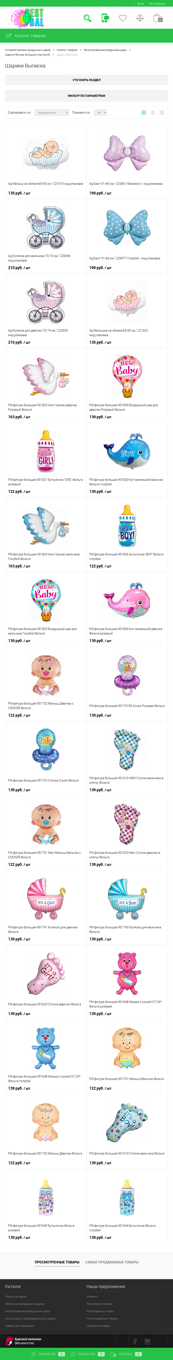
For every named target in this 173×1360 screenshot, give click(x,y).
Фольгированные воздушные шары (27, 1311)
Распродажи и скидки (100, 1311)
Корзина (126, 1354)
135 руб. (19, 193)
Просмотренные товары (57, 1262)
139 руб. (100, 417)
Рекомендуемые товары (102, 1318)
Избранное (88, 1354)
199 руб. (100, 193)
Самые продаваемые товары (111, 1262)
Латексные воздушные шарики (25, 1303)
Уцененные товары (98, 1325)
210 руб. (19, 267)
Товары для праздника (19, 1325)
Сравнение (48, 1354)
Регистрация (157, 3)
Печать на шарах (16, 1296)
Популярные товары (99, 1303)
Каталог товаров (25, 35)
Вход (141, 3)
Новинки (91, 1296)
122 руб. (19, 491)
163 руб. (19, 417)
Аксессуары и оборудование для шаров (30, 1318)
